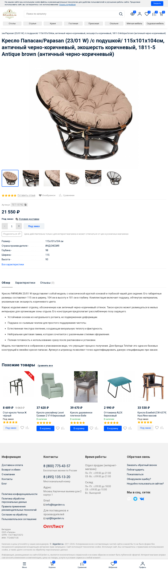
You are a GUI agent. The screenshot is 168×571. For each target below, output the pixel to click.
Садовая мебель (155, 23)
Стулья (32, 23)
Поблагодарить (135, 469)
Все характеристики (13, 264)
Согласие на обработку (14, 514)
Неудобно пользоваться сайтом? (145, 483)
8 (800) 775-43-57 (56, 466)
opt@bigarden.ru (53, 518)
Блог (4, 483)
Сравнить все (45, 365)
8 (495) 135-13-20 (56, 477)
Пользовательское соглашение (19, 519)
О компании (8, 474)
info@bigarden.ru (54, 504)
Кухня (53, 23)
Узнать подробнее (67, 5)
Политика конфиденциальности (19, 494)
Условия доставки (29, 219)
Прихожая (94, 23)
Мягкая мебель (134, 23)
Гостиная (73, 23)
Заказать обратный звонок (142, 465)
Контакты (7, 479)
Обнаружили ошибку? (139, 479)
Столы (12, 23)
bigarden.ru (58, 544)
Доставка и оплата (12, 465)
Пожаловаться (135, 474)
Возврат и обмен (11, 469)
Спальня (114, 23)
